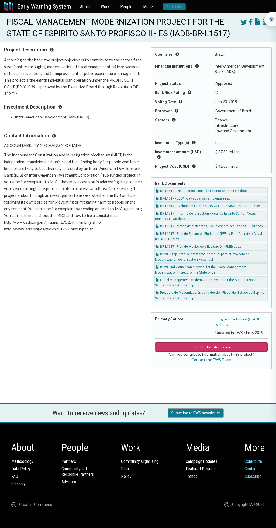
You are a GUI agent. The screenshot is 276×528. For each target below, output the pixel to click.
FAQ (14, 476)
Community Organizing (139, 461)
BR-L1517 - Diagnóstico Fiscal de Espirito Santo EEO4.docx (201, 191)
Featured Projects (201, 468)
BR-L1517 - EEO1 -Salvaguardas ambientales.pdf (194, 198)
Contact (251, 468)
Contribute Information (211, 347)
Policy (126, 476)
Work (105, 6)
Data (125, 468)
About (85, 6)
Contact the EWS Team (211, 359)
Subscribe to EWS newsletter (195, 413)
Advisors (68, 481)
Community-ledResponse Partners (77, 471)
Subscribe (252, 476)
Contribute (174, 7)
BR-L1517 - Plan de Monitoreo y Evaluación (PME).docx (198, 247)
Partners (68, 461)
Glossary (18, 484)
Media (148, 6)
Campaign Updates (201, 461)
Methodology (22, 461)
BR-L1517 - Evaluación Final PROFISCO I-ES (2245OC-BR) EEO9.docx (208, 206)
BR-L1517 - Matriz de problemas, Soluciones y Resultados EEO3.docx (209, 226)
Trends (191, 476)
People (126, 6)
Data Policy (21, 468)
